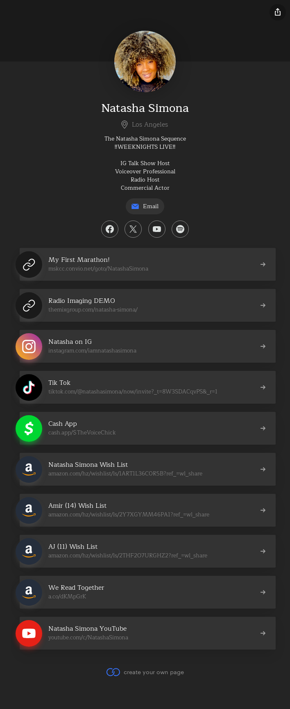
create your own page (145, 672)
